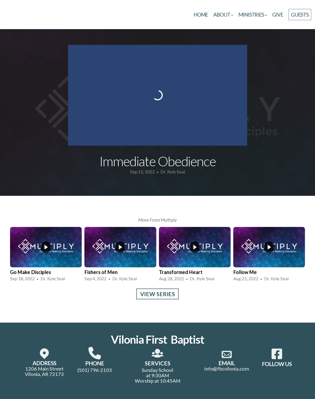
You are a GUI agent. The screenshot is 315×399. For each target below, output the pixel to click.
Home (201, 14)
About (223, 14)
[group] (46, 254)
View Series (157, 294)
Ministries (252, 14)
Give (277, 14)
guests (300, 14)
